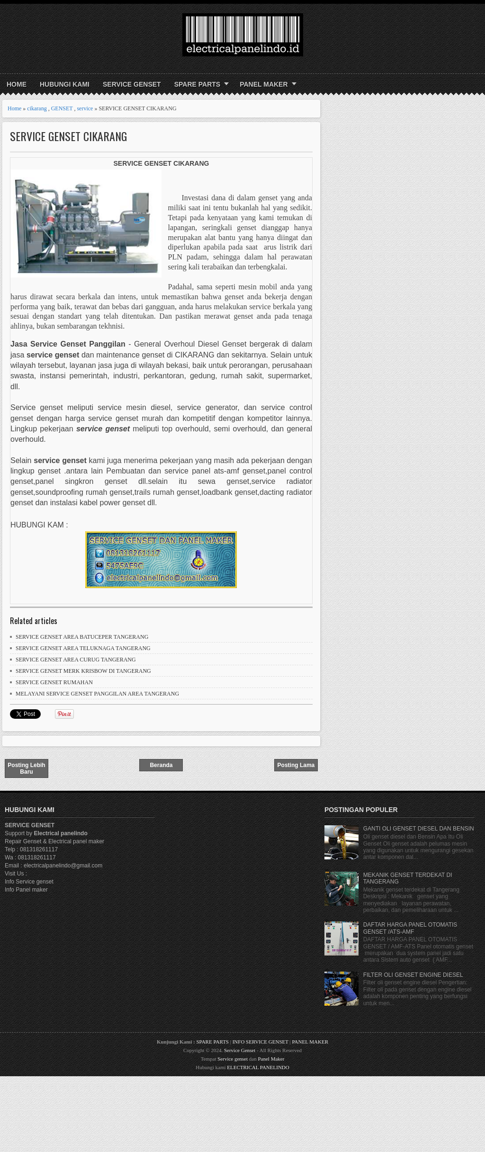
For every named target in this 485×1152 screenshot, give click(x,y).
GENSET (62, 108)
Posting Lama (296, 765)
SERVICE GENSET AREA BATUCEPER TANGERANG (82, 637)
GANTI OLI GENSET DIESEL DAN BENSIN (418, 828)
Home (17, 84)
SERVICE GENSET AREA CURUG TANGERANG (76, 659)
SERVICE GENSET (132, 84)
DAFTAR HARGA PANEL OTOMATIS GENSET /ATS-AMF (410, 928)
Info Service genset (29, 881)
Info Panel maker (26, 889)
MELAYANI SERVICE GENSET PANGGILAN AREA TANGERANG (97, 693)
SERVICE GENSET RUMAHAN (54, 682)
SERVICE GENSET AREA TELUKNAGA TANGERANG (83, 648)
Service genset (232, 1059)
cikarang (36, 108)
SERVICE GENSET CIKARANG (68, 136)
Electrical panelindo (60, 833)
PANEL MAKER (263, 84)
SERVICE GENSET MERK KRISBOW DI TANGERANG (83, 671)
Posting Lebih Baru (26, 768)
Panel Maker (271, 1059)
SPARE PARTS (197, 84)
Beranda (161, 765)
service (85, 108)
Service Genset (239, 1050)
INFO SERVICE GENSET (260, 1042)
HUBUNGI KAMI (65, 84)
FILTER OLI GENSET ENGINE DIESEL (413, 975)
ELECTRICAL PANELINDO (258, 1067)
